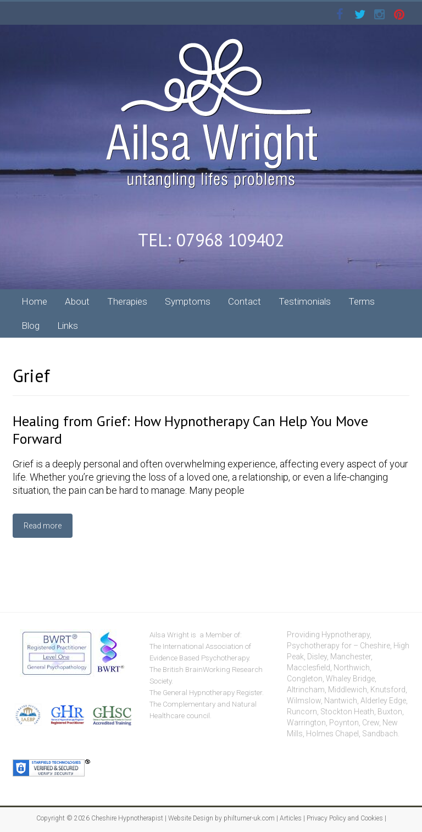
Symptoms (187, 301)
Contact (244, 301)
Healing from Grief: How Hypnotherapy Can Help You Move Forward (190, 430)
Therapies (127, 301)
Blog (30, 325)
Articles (291, 818)
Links (67, 325)
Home (34, 301)
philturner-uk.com (249, 818)
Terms (361, 301)
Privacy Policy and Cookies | (345, 818)
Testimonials (305, 301)
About (77, 301)
